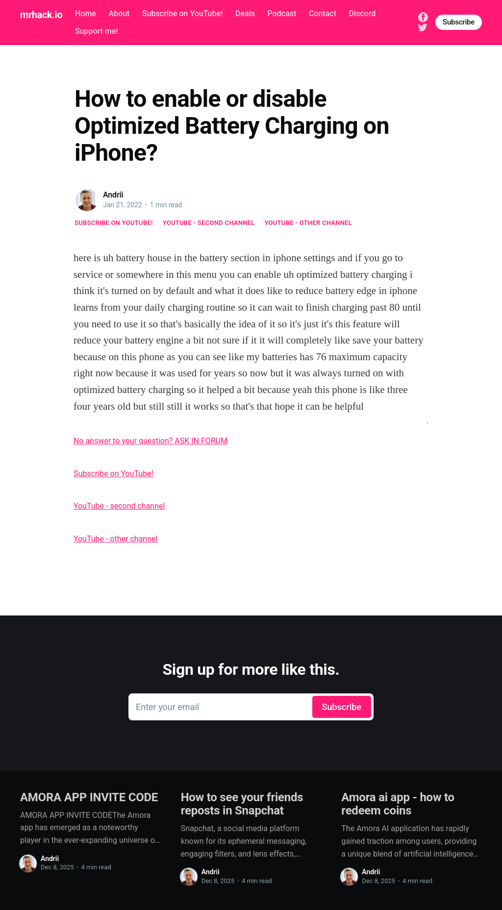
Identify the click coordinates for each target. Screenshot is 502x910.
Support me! (96, 31)
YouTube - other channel (308, 222)
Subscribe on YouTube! (182, 13)
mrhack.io (41, 15)
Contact (322, 13)
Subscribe (459, 22)
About (119, 13)
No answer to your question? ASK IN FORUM (150, 440)
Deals (245, 13)
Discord (362, 13)
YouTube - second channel (209, 222)
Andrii (113, 194)
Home (85, 13)
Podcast (282, 13)
